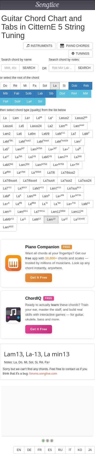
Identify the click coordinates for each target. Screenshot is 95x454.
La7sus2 (66, 180)
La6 (19, 134)
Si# (40, 101)
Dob (74, 85)
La (54, 85)
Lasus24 (36, 126)
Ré (15, 85)
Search (28, 68)
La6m (32, 134)
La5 (21, 126)
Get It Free (38, 277)
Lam (15, 118)
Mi (25, 85)
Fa (34, 85)
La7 (73, 134)
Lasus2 (64, 118)
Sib (51, 93)
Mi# (85, 93)
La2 (50, 126)
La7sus (74, 188)
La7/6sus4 (30, 180)
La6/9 (45, 134)
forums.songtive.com (43, 373)
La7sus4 (48, 180)
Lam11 (58, 212)
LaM (60, 134)
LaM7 (47, 157)
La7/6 (51, 172)
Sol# (17, 101)
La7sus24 (85, 180)
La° (50, 118)
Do (5, 85)
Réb (86, 85)
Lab (40, 93)
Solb (29, 93)
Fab (16, 93)
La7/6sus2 (68, 172)
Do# (62, 93)
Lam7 (63, 157)
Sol (44, 85)
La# (29, 101)
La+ (27, 118)
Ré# (74, 93)
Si (64, 85)
